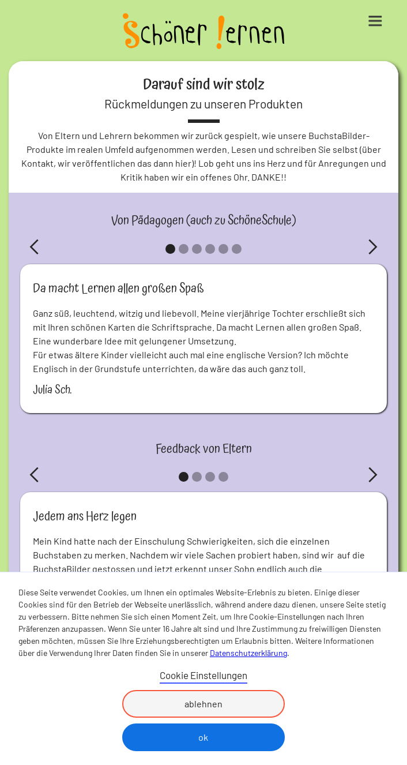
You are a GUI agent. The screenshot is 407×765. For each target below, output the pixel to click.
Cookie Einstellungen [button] (203, 675)
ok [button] (203, 737)
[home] (203, 32)
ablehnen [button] (203, 703)
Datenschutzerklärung (248, 653)
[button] (384, 17)
